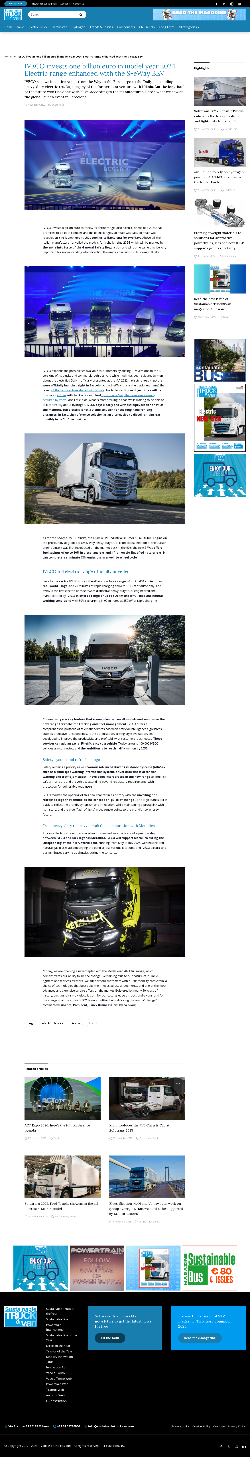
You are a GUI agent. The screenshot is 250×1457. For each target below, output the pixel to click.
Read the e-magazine (200, 1338)
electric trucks (52, 1023)
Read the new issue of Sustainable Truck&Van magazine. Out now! (212, 304)
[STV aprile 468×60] (199, 15)
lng (91, 1023)
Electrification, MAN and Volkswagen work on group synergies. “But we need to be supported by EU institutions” (146, 1208)
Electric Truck (38, 27)
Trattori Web (55, 1390)
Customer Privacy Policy (229, 1426)
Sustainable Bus (57, 1319)
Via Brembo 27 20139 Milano (26, 1426)
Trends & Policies (101, 27)
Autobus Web (55, 1395)
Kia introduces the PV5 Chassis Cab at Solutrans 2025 (139, 1127)
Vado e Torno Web (59, 1379)
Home (8, 27)
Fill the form (110, 1338)
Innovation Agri (56, 1367)
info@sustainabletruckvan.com (109, 1426)
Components (126, 27)
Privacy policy (180, 1426)
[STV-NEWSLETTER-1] (220, 475)
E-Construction (56, 1401)
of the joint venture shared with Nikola (77, 390)
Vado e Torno (55, 1373)
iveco (76, 1023)
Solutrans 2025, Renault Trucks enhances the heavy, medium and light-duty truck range (219, 116)
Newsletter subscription (44, 3)
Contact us (78, 3)
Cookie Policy (201, 1426)
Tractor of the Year (59, 1351)
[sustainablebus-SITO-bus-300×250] (220, 360)
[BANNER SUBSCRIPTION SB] (209, 1268)
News (21, 27)
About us (65, 3)
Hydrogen (78, 27)
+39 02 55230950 (66, 1426)
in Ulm (61, 395)
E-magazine (16, 3)
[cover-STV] (220, 418)
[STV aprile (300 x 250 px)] (153, 1268)
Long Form (166, 27)
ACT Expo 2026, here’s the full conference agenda (57, 1127)
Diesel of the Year (58, 1346)
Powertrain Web (57, 1384)
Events (57, 1138)
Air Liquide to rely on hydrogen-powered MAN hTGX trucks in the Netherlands (219, 177)
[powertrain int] (97, 1268)
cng (30, 1023)
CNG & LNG (147, 27)
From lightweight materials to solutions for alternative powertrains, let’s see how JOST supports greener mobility (219, 240)
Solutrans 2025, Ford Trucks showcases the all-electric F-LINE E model (62, 1206)
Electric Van (59, 27)
